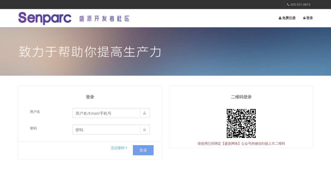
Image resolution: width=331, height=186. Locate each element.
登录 (308, 18)
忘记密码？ (119, 147)
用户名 (35, 111)
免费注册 (287, 18)
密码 (33, 128)
